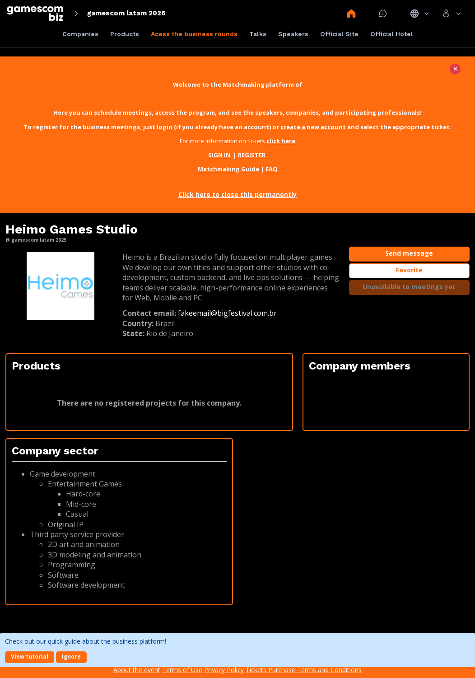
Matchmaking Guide (228, 169)
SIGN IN (220, 155)
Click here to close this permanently (237, 194)
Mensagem (383, 14)
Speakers (293, 33)
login (164, 127)
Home (351, 14)
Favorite (409, 270)
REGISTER (252, 155)
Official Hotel (391, 33)
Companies (80, 33)
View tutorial (29, 656)
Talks (257, 33)
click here (280, 141)
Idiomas (420, 13)
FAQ (271, 169)
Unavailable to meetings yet (409, 286)
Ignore (71, 656)
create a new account (313, 127)
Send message (409, 253)
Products (124, 33)
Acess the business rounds (194, 33)
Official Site (339, 33)
